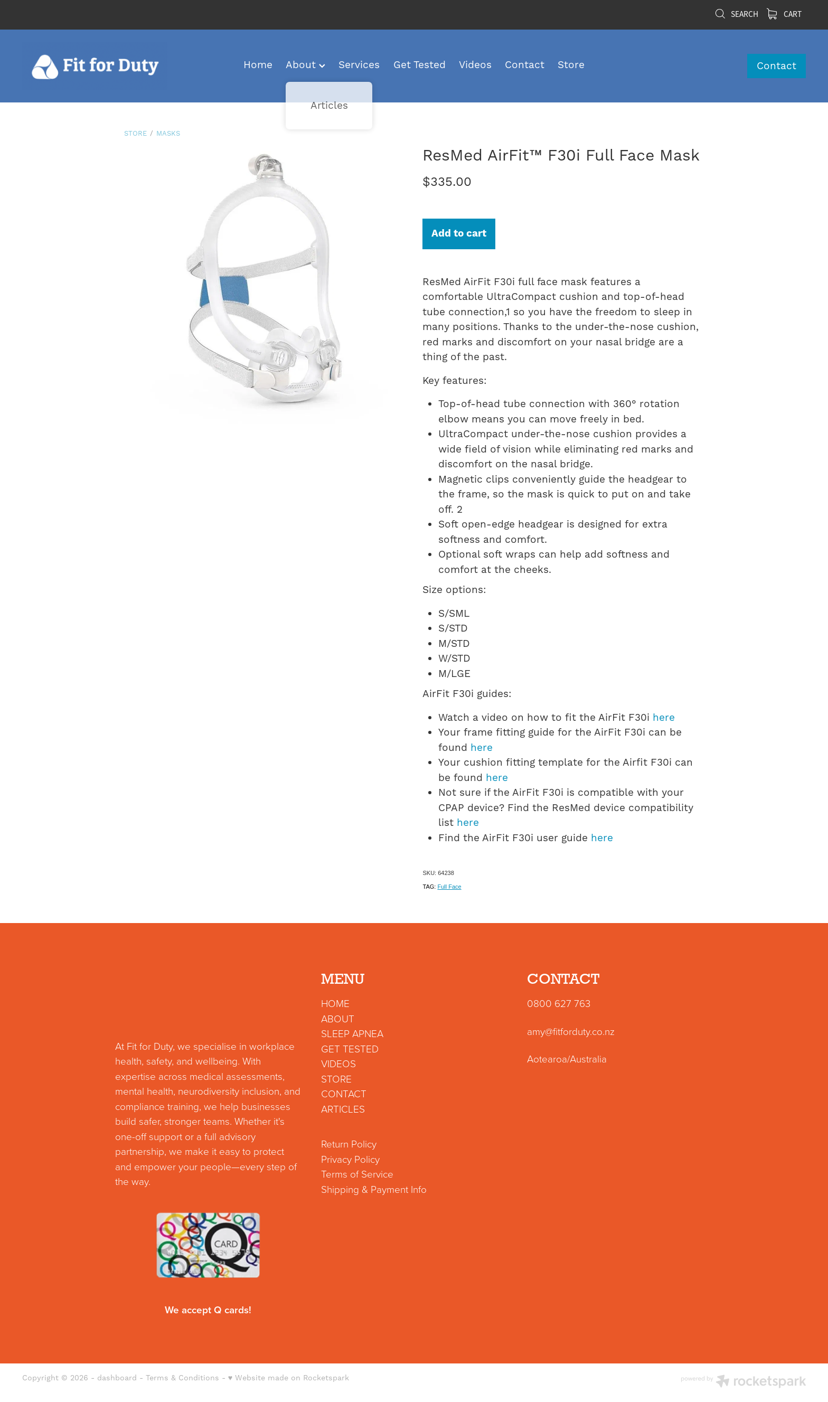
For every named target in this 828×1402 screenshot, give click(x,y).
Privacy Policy (350, 1159)
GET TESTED (350, 1048)
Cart (784, 14)
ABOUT (337, 1018)
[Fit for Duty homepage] (100, 66)
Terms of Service (357, 1173)
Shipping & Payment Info (374, 1189)
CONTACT (343, 1093)
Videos (475, 65)
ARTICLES (343, 1109)
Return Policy (349, 1143)
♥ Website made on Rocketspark (288, 1378)
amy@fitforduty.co (565, 1031)
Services (359, 65)
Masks (168, 133)
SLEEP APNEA (352, 1033)
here (664, 717)
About (305, 65)
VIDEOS (338, 1063)
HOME (335, 1003)
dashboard (117, 1378)
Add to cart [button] (458, 234)
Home (257, 65)
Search (736, 14)
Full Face (449, 886)
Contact (524, 65)
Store (571, 65)
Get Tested (419, 65)
